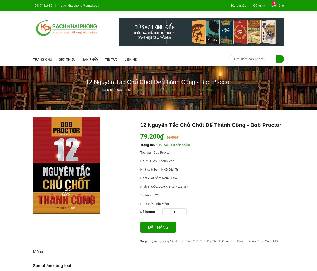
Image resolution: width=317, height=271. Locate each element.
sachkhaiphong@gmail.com (80, 5)
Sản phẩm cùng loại (52, 266)
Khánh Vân (166, 161)
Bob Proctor (162, 152)
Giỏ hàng (277, 5)
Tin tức (111, 59)
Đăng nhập (238, 5)
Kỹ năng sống (159, 241)
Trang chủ (42, 59)
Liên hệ (130, 59)
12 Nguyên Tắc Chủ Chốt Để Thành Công (200, 241)
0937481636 (43, 5)
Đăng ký (259, 5)
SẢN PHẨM (90, 59)
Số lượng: (147, 211)
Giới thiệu (67, 59)
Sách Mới (272, 241)
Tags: (145, 241)
